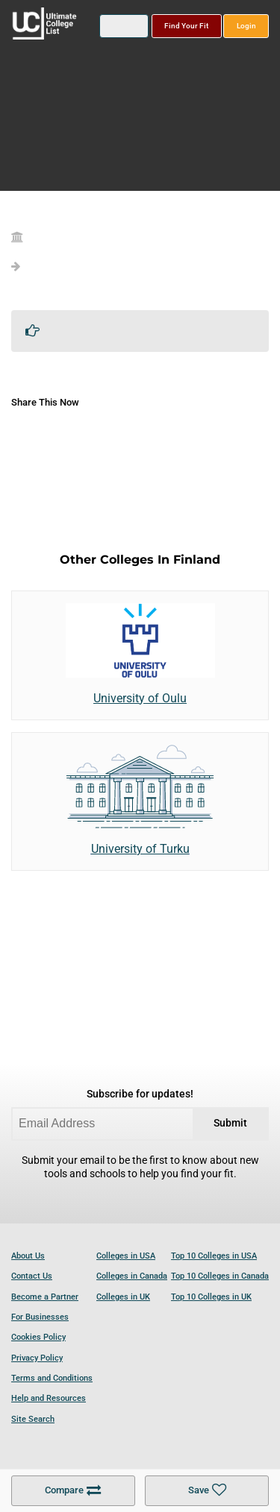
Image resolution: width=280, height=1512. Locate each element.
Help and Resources (48, 1398)
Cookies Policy (38, 1337)
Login (246, 26)
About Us (28, 1256)
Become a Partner (44, 1297)
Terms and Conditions (52, 1378)
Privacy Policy (37, 1358)
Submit (230, 1123)
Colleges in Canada (131, 1276)
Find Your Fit (186, 26)
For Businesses (40, 1317)
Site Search (33, 1419)
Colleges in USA (125, 1256)
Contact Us (31, 1276)
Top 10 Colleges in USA (214, 1256)
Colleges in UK (123, 1297)
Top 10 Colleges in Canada (220, 1276)
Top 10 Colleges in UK (211, 1297)
